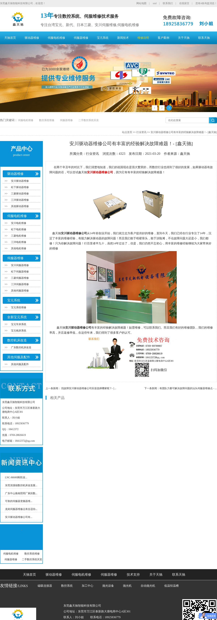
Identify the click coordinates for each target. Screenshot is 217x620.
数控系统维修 (46, 120)
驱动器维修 (32, 37)
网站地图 (141, 3)
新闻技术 (123, 37)
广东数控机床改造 (21, 347)
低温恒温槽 (171, 585)
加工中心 (87, 585)
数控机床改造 (17, 340)
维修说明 (143, 37)
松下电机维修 (18, 229)
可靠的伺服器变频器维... (18, 501)
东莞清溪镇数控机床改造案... (21, 485)
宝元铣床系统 (18, 330)
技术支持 (133, 574)
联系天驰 (204, 37)
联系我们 (168, 3)
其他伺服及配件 (18, 357)
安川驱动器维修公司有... (18, 517)
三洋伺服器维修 (20, 284)
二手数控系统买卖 (88, 120)
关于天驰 (184, 37)
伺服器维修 (81, 37)
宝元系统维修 (18, 307)
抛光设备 (108, 585)
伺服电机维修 (56, 37)
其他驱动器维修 (20, 206)
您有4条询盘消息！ (206, 3)
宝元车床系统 (18, 324)
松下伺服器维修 (20, 271)
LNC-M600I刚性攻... (16, 477)
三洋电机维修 (18, 242)
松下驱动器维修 (20, 187)
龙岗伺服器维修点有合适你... (21, 509)
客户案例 (163, 37)
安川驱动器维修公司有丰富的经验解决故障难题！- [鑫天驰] (184, 132)
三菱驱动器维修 (20, 193)
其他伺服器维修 (20, 290)
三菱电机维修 (18, 235)
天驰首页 (10, 37)
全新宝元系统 (17, 317)
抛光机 (127, 585)
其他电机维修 (18, 248)
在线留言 (184, 3)
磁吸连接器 (45, 585)
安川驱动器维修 (20, 181)
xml (155, 3)
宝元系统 (103, 37)
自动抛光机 (148, 585)
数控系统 (67, 585)
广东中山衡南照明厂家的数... (21, 493)
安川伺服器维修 (20, 265)
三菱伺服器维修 (20, 278)
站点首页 (127, 132)
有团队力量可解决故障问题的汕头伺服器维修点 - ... (188, 388)
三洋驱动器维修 (20, 200)
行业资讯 (141, 132)
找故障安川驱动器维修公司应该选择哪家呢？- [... (88, 388)
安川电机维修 (18, 223)
